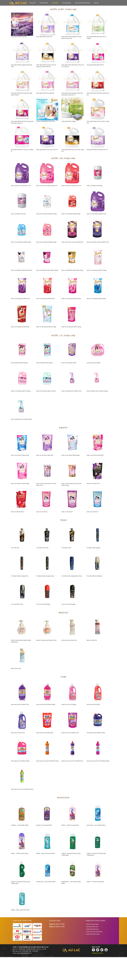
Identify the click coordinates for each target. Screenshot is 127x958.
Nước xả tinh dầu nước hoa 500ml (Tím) (98, 242)
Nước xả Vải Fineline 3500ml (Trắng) (46, 214)
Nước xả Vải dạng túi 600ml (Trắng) (96, 270)
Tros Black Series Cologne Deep (45, 576)
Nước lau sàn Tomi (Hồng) (68, 704)
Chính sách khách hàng (82, 3)
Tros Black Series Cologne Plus (19, 576)
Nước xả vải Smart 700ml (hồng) (20, 483)
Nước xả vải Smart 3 (92, 511)
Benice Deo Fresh (16, 668)
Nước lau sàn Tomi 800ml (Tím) (70, 732)
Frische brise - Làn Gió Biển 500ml (45, 881)
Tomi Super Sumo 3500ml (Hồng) (20, 761)
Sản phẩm (55, 3)
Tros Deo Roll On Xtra (17, 604)
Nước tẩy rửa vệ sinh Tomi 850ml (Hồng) (98, 761)
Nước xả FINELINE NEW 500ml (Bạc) (21, 270)
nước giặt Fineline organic (68, 121)
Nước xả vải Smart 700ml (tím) (44, 455)
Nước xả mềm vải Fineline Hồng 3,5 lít (46, 185)
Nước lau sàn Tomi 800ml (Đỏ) (44, 732)
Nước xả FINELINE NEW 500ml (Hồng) (47, 270)
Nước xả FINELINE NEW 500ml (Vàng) (72, 270)
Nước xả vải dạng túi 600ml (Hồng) (71, 298)
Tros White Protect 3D (42, 547)
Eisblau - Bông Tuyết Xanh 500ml (20, 910)
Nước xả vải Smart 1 (42, 511)
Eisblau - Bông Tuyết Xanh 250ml (45, 853)
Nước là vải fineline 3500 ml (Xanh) (46, 391)
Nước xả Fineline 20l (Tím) (18, 214)
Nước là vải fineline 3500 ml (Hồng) (21, 391)
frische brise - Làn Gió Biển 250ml (96, 825)
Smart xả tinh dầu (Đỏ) (17, 511)
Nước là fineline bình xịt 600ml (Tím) (71, 391)
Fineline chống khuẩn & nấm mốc (45, 121)
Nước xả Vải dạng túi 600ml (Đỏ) (45, 298)
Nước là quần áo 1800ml (93, 362)
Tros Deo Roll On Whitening (94, 576)
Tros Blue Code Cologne (93, 547)
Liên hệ (96, 3)
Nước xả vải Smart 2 (67, 511)
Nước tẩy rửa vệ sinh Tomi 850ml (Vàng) (47, 761)
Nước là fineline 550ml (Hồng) (19, 362)
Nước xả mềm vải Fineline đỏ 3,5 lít (71, 185)
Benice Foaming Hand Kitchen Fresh (46, 640)
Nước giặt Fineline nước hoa (19, 36)
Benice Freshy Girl (92, 640)
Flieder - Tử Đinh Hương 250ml (19, 853)
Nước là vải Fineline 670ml (68, 362)
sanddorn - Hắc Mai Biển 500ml (19, 825)
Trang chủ (32, 3)
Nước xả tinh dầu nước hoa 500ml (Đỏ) (72, 242)
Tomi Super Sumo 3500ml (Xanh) (96, 732)
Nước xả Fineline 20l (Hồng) (94, 185)
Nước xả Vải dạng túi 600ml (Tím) (20, 298)
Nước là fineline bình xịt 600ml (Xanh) (21, 419)
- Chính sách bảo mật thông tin (94, 931)
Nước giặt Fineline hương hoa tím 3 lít (97, 149)
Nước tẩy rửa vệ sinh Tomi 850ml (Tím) (72, 761)
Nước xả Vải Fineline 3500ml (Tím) (96, 214)
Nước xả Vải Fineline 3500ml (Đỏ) (70, 214)
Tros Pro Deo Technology (43, 604)
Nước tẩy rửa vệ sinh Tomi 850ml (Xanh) (22, 789)
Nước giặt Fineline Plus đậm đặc (45, 93)
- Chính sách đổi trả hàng (92, 934)
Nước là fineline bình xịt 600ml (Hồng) (97, 391)
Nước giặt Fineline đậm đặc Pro (95, 65)
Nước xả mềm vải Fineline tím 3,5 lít (21, 185)
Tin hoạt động (66, 3)
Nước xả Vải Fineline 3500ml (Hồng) (46, 242)
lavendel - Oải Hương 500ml (44, 825)
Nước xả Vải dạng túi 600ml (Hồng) (71, 326)
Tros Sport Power (66, 547)
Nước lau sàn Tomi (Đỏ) (93, 704)
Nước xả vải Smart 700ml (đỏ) (95, 455)
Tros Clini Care (15, 547)
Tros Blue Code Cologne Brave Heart (71, 576)
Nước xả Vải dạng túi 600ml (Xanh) (96, 298)
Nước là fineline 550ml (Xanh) (44, 362)
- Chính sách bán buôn (92, 926)
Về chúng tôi (44, 3)
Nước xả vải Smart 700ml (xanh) (20, 455)
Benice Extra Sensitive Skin (69, 640)
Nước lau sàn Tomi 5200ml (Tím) (20, 704)
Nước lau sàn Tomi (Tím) (18, 732)
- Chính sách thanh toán (92, 929)
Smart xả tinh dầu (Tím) (93, 483)
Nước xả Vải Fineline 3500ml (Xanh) (21, 242)
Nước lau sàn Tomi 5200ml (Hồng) (45, 704)
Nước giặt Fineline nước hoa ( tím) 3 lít (47, 149)
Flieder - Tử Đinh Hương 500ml (70, 825)
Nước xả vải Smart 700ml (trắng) (70, 455)
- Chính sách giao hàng (92, 924)
